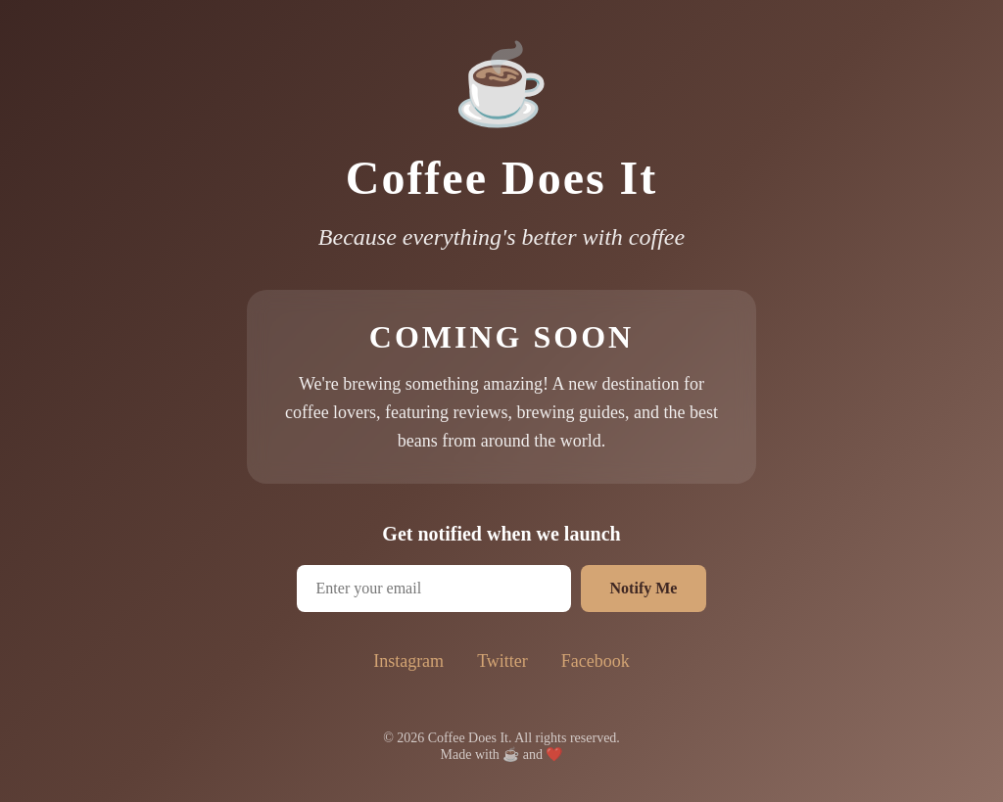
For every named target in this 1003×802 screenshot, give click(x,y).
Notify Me (644, 588)
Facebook (595, 661)
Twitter (502, 661)
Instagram (408, 661)
